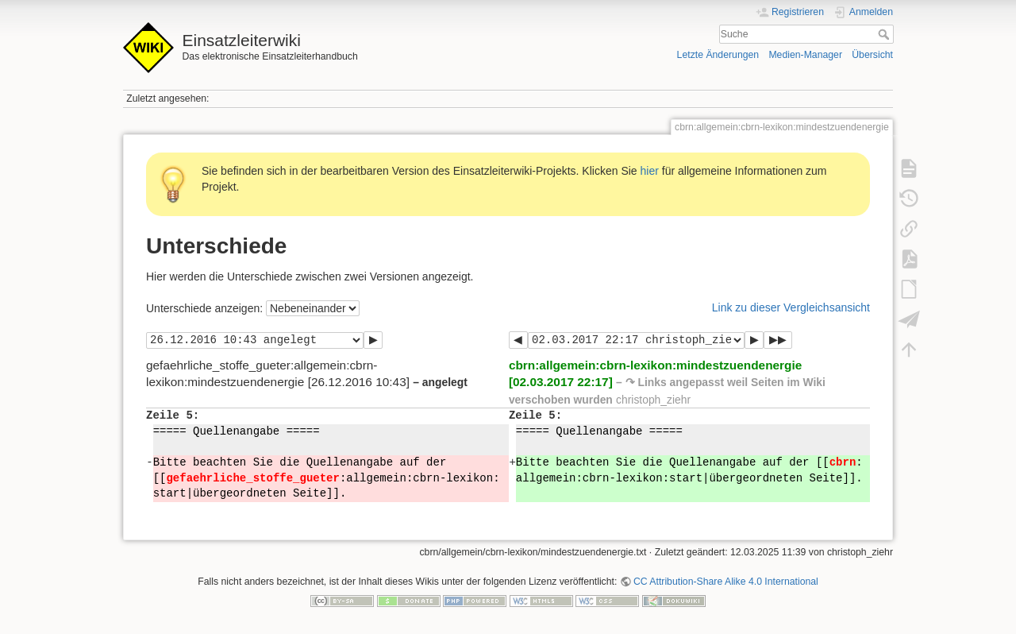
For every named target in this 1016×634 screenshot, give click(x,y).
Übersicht (872, 54)
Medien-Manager (805, 54)
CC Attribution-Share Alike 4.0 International (725, 581)
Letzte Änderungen (718, 54)
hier (650, 170)
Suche (885, 34)
